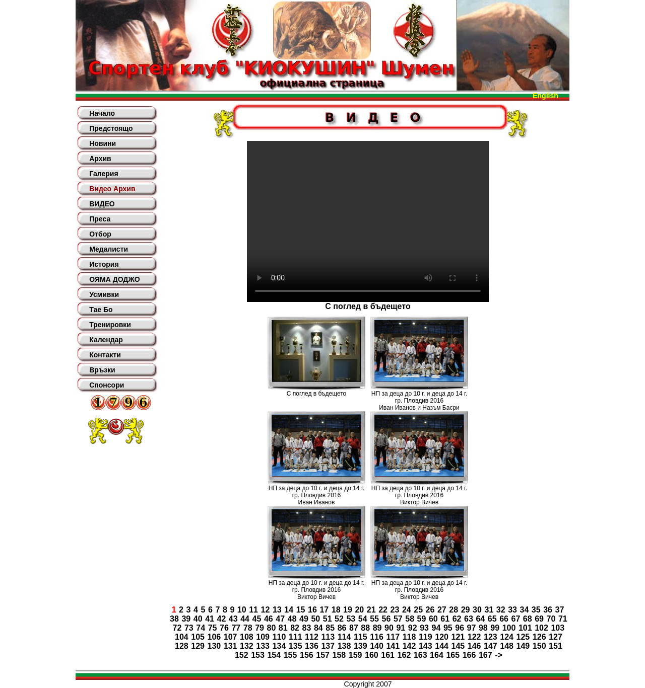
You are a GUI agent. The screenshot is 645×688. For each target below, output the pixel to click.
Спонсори (106, 385)
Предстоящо (111, 128)
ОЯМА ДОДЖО (114, 279)
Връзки (102, 370)
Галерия (103, 174)
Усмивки (104, 294)
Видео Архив (112, 189)
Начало (102, 113)
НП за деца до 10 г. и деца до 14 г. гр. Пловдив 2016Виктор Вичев (419, 495)
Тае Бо (100, 309)
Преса (99, 219)
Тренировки (110, 325)
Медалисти (108, 249)
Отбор (100, 234)
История (103, 264)
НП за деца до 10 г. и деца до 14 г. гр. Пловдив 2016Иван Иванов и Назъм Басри (419, 400)
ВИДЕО (101, 204)
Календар (106, 340)
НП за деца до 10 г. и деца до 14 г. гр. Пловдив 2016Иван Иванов (317, 495)
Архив (100, 159)
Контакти (105, 355)
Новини (102, 143)
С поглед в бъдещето (316, 393)
